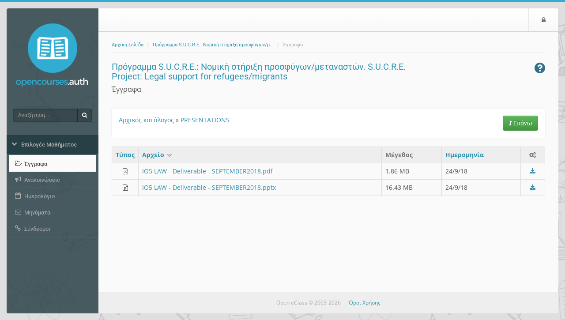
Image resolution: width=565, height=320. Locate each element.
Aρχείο (157, 155)
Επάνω (520, 123)
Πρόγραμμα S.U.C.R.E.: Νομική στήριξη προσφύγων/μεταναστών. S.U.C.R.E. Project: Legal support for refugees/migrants (259, 71)
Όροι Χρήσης (364, 302)
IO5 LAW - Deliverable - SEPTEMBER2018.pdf (207, 171)
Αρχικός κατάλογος (146, 120)
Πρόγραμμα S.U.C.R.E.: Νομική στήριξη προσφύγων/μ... (213, 45)
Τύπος (125, 155)
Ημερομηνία (464, 155)
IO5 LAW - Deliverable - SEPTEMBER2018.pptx (209, 187)
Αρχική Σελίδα (127, 45)
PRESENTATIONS (205, 120)
